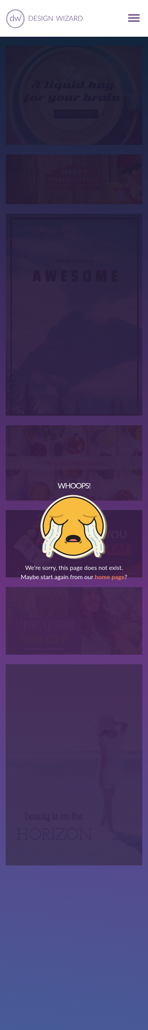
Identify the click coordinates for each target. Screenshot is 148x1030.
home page (109, 576)
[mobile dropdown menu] (134, 18)
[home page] (43, 18)
